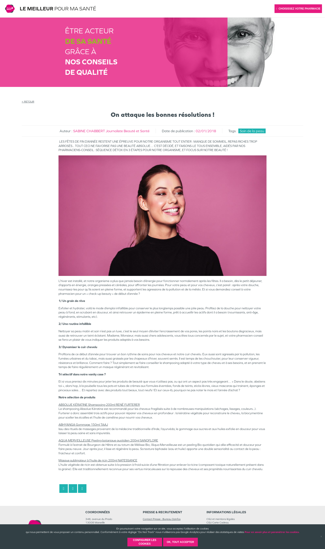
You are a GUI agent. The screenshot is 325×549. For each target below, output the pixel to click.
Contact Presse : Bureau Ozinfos (161, 519)
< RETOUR (28, 101)
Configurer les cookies (144, 542)
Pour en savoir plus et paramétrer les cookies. (272, 532)
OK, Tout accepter (180, 542)
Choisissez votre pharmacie (298, 8)
